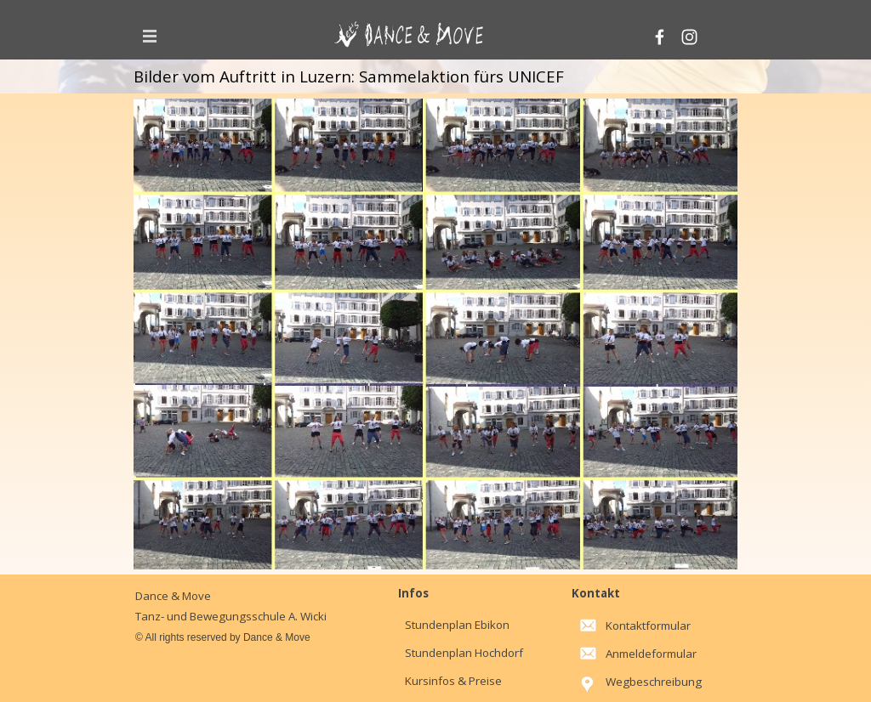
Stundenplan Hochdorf (464, 652)
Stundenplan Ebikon (457, 624)
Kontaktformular (648, 625)
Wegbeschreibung (654, 681)
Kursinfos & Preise (453, 680)
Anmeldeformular (651, 653)
